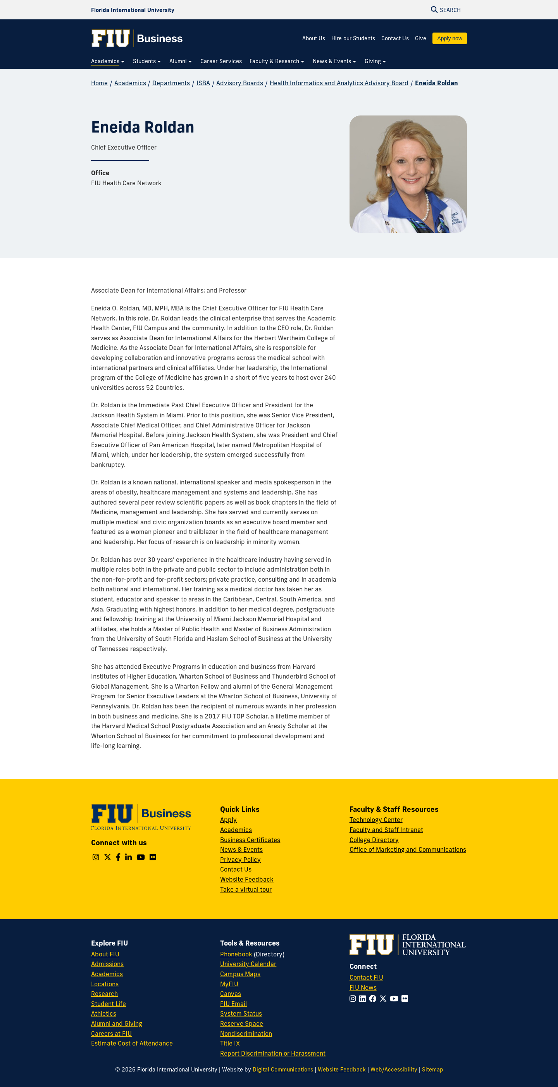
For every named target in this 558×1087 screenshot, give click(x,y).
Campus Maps (240, 974)
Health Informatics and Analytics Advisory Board (339, 83)
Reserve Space (241, 1023)
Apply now (449, 38)
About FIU (105, 954)
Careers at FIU (111, 1033)
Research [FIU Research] (104, 993)
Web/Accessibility (393, 1069)
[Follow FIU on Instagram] (354, 998)
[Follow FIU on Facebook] (374, 998)
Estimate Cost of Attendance (132, 1043)
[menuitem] (108, 61)
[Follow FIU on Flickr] (406, 998)
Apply (228, 819)
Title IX (230, 1043)
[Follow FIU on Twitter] (384, 998)
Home (99, 83)
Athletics (103, 1013)
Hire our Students (353, 38)
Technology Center (376, 819)
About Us (313, 38)
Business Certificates (250, 840)
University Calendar (248, 964)
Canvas (230, 993)
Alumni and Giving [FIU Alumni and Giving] (116, 1023)
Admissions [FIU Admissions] (107, 964)
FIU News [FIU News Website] (363, 987)
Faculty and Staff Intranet (386, 830)
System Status (241, 1013)
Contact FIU (366, 977)
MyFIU (229, 984)
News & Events (241, 849)
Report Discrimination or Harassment (273, 1053)
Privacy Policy (240, 859)
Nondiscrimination (246, 1033)
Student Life (108, 1004)
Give (420, 38)
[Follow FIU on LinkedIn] (364, 998)
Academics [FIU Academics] (107, 974)
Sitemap (432, 1069)
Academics (130, 83)
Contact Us (395, 38)
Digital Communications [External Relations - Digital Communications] (283, 1069)
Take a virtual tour (246, 889)
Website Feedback (247, 879)
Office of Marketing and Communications (408, 849)
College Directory (374, 840)
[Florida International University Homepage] (132, 10)
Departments (171, 83)
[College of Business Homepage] (137, 38)
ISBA (203, 83)
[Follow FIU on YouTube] (395, 998)
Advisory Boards (239, 83)
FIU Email (233, 1004)
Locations (105, 984)
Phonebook (236, 954)
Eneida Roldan (436, 83)
